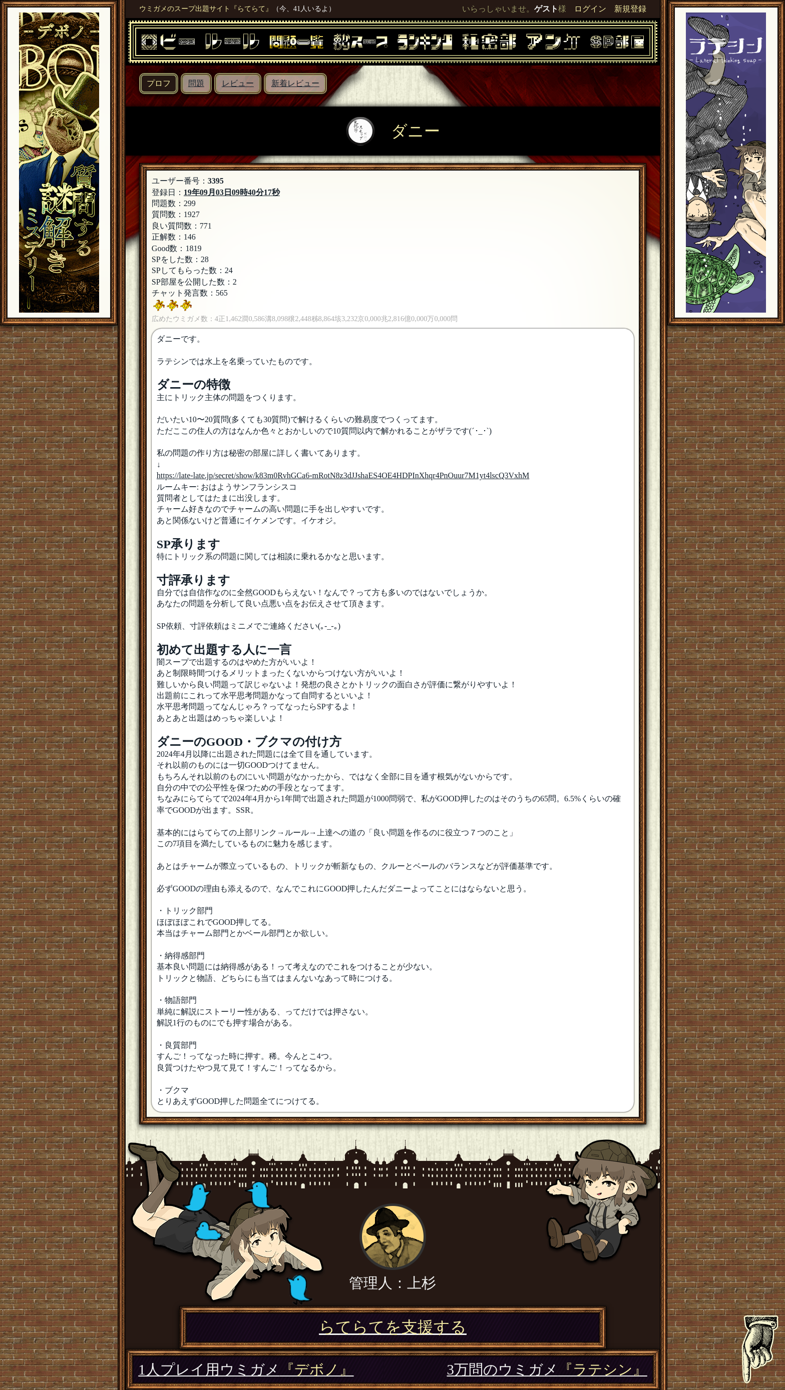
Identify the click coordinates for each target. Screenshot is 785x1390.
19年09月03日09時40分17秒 (232, 192)
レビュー (238, 83)
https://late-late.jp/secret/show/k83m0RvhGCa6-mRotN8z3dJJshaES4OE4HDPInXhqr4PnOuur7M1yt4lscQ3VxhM (343, 475)
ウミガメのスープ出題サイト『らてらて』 (205, 9)
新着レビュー (295, 83)
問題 (196, 83)
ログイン (590, 9)
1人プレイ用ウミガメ (245, 1369)
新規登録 (630, 9)
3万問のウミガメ (547, 1369)
